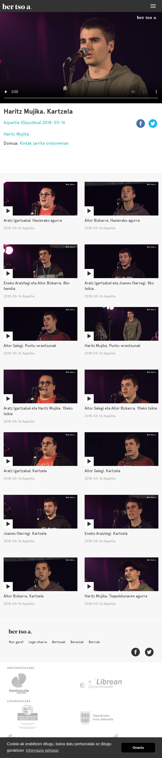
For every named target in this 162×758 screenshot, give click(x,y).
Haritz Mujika (16, 134)
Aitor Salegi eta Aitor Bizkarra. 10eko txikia (121, 408)
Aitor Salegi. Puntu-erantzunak (30, 345)
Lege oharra (38, 642)
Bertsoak (58, 642)
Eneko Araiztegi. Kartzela (106, 533)
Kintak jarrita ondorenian (44, 143)
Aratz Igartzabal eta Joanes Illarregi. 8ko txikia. (119, 286)
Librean (101, 684)
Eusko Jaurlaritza (27, 717)
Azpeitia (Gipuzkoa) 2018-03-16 (34, 122)
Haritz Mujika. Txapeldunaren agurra (116, 596)
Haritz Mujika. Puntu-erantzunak (112, 345)
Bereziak (77, 642)
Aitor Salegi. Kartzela (102, 471)
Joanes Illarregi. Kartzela (25, 533)
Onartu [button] (138, 748)
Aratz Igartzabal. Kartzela (25, 471)
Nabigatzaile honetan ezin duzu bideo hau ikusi (81, 57)
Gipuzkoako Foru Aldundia (99, 717)
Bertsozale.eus (22, 684)
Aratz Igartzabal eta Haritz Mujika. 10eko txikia (38, 411)
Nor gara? (16, 642)
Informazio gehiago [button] (42, 750)
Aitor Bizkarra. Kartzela (24, 596)
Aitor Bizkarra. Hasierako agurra (112, 220)
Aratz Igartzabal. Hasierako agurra (33, 220)
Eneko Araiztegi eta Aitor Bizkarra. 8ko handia (36, 286)
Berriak (94, 642)
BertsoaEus (24, 6)
